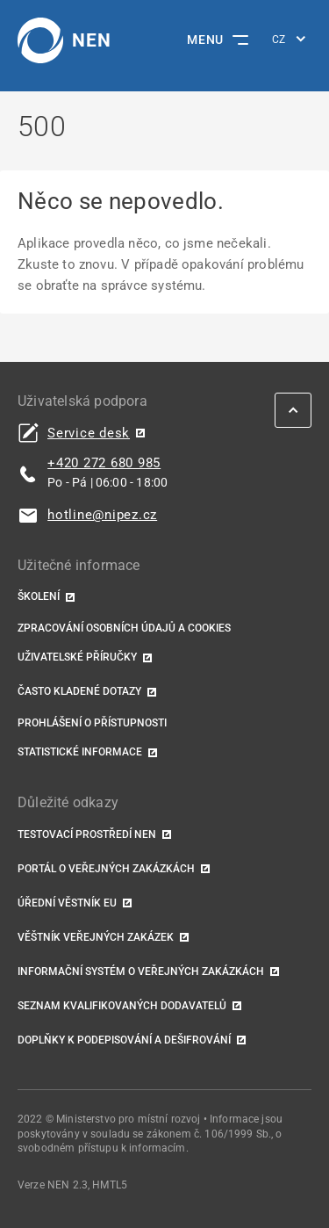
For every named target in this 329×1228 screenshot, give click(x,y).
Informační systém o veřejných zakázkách (141, 971)
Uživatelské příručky (77, 657)
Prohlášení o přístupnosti (92, 723)
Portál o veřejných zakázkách (106, 869)
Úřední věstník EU (67, 903)
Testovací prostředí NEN (87, 834)
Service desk (88, 433)
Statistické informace (80, 752)
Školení (39, 596)
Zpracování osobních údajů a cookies (124, 628)
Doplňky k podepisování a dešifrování (124, 1040)
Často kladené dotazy (79, 691)
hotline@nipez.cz (102, 515)
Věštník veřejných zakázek (96, 937)
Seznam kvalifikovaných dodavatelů (122, 1006)
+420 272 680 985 (104, 463)
